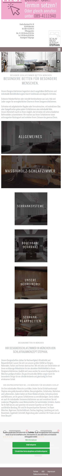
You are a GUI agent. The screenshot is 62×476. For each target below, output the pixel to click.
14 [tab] (58, 70)
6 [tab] (33, 70)
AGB (43, 471)
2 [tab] (21, 70)
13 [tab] (54, 70)
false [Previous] (4, 61)
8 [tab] (39, 70)
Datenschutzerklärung (40, 474)
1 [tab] (18, 70)
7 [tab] (36, 70)
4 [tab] (27, 70)
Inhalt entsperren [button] (31, 445)
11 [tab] (48, 70)
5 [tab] (30, 70)
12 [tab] (51, 70)
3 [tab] (24, 70)
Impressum (51, 471)
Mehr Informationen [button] (31, 440)
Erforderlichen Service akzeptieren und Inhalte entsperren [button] (31, 451)
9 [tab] (42, 70)
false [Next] (58, 61)
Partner (35, 471)
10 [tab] (45, 70)
